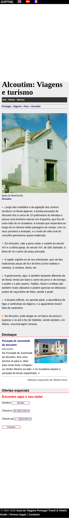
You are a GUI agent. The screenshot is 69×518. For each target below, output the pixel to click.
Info (4, 100)
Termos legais (17, 514)
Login (43, 1)
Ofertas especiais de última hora (47, 379)
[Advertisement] (34, 43)
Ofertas (20, 100)
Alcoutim (35, 106)
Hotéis (11, 100)
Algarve (17, 106)
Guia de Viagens (26, 510)
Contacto (34, 514)
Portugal (6, 106)
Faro (26, 106)
